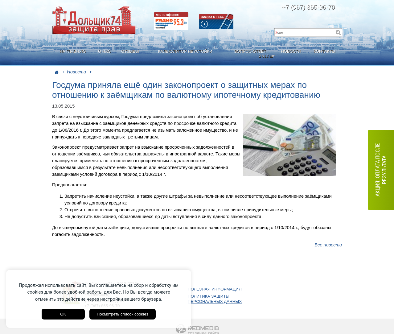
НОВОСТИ (291, 51)
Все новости (328, 244)
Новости (76, 71)
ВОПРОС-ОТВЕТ (251, 54)
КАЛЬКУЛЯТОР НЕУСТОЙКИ (185, 51)
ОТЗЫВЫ (130, 51)
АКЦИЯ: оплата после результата (381, 170)
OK (63, 314)
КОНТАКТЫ (324, 51)
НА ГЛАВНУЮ (73, 51)
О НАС (104, 51)
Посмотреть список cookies (122, 314)
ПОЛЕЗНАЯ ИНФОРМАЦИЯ (215, 289)
